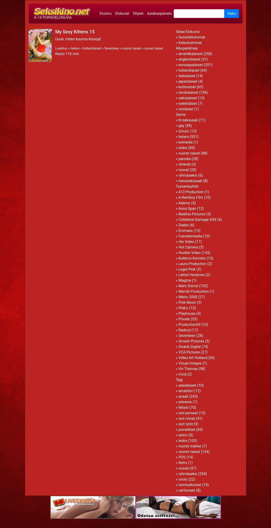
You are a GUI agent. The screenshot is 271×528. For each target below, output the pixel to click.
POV (182, 457)
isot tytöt (186, 424)
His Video (186, 241)
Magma (185, 280)
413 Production (191, 192)
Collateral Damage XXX (198, 219)
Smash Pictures (191, 341)
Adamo (184, 203)
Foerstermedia (190, 236)
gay (181, 125)
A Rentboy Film (191, 197)
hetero (75, 48)
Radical (185, 330)
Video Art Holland (193, 358)
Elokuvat (122, 13)
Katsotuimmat (190, 43)
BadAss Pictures (192, 214)
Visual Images (190, 363)
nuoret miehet (190, 446)
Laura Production (193, 264)
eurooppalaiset (191, 65)
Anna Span (187, 208)
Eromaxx (186, 230)
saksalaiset (188, 98)
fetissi (183, 407)
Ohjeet (138, 13)
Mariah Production (194, 291)
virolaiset (186, 109)
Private (184, 319)
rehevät (185, 164)
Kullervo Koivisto (192, 258)
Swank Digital (190, 346)
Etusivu (106, 13)
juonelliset (187, 429)
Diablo (184, 225)
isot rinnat (187, 418)
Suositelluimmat (192, 37)
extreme (185, 402)
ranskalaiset (188, 92)
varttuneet (187, 490)
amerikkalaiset (191, 54)
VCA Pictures (189, 352)
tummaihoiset (190, 485)
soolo (183, 479)
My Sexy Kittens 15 (75, 32)
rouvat (184, 170)
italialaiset (187, 76)
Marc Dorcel (188, 286)
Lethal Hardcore (192, 275)
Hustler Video (190, 253)
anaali (183, 396)
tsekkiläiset (188, 103)
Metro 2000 (188, 297)
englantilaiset (189, 59)
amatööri (186, 391)
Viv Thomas (188, 369)
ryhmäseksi (188, 175)
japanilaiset (188, 81)
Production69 (190, 324)
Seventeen (111, 48)
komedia (186, 142)
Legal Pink (187, 269)
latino (183, 435)
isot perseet (188, 413)
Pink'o (183, 308)
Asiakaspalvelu (159, 13)
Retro (183, 463)
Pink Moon (187, 302)
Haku (231, 13)
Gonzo (184, 131)
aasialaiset (187, 385)
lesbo (183, 148)
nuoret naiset (131, 48)
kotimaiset (187, 87)
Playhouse (187, 313)
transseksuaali (190, 181)
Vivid (183, 374)
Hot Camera (188, 247)
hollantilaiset (92, 48)
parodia (185, 159)
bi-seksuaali (188, 120)
